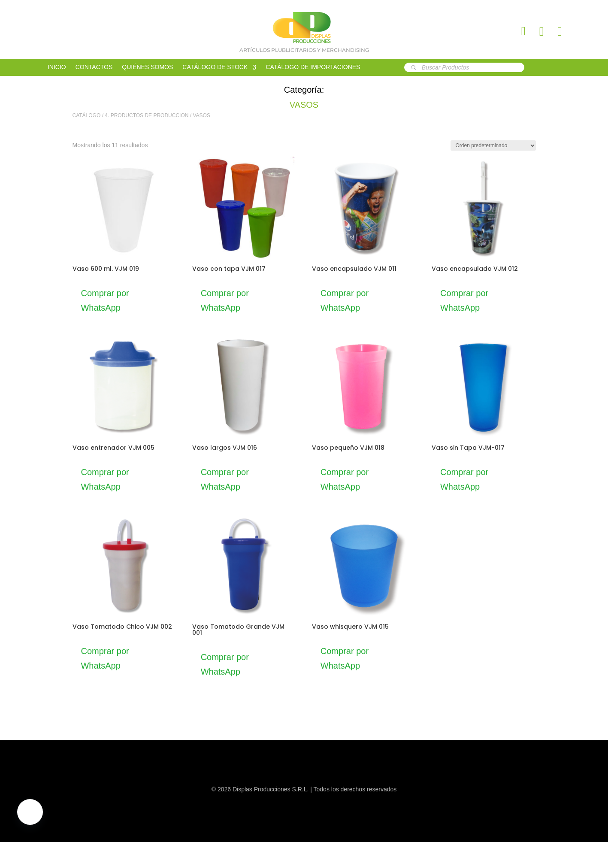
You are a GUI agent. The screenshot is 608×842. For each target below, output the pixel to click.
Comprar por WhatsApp (105, 300)
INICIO (57, 67)
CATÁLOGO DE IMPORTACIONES (313, 67)
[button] (30, 812)
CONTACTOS (94, 67)
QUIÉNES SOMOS (147, 67)
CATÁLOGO (87, 115)
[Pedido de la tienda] (493, 145)
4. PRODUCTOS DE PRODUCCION (146, 115)
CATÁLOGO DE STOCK (215, 67)
